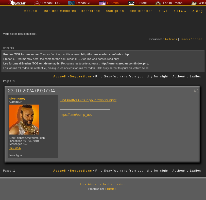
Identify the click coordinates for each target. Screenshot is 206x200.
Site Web (15, 148)
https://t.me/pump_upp (76, 114)
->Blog (197, 11)
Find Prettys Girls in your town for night (88, 100)
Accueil (30, 11)
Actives (171, 39)
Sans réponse (191, 39)
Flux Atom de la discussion (102, 184)
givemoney (17, 98)
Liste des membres (59, 11)
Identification (141, 11)
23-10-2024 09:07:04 (31, 90)
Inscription (114, 11)
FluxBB (111, 188)
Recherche (90, 11)
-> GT (162, 11)
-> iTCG (179, 11)
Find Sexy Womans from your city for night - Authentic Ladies (148, 76)
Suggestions (81, 76)
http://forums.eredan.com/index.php (105, 54)
